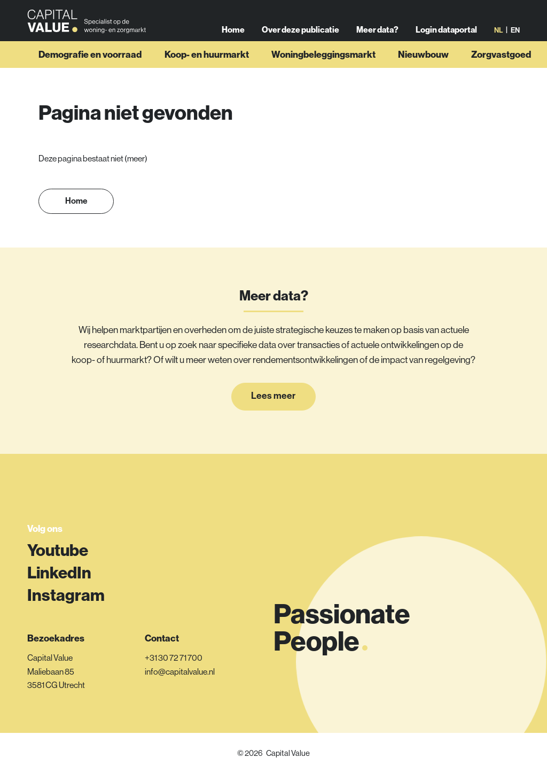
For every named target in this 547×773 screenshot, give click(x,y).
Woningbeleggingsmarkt (323, 70)
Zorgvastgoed (501, 70)
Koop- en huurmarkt (207, 70)
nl (498, 37)
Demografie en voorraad (90, 70)
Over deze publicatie (301, 36)
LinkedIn (59, 572)
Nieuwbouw (423, 70)
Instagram (66, 595)
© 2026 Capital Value (273, 753)
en (515, 37)
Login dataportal (446, 36)
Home (234, 36)
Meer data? (378, 36)
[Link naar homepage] (90, 28)
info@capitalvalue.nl (180, 671)
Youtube (57, 550)
